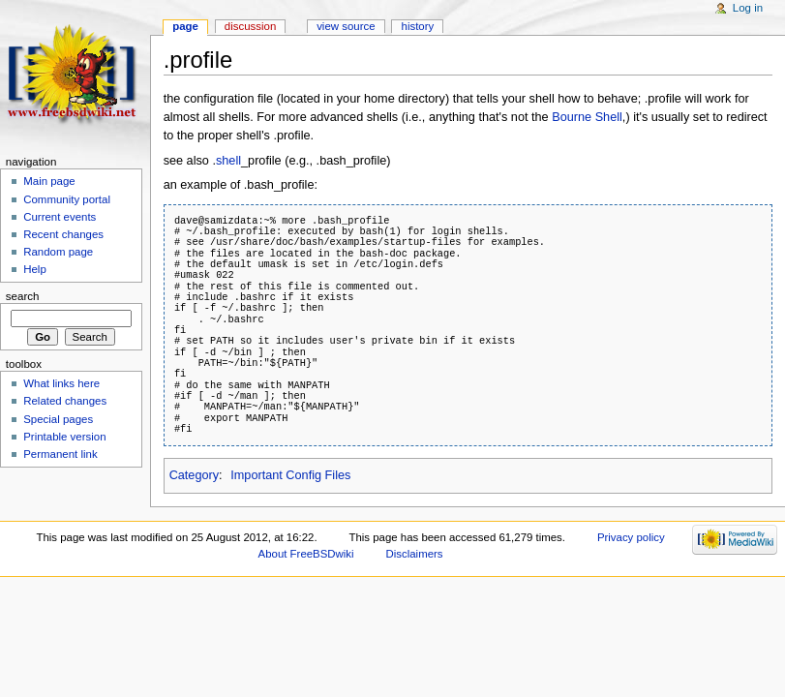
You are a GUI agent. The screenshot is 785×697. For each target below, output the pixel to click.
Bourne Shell (587, 117)
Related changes (64, 401)
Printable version (64, 436)
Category (194, 475)
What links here (61, 383)
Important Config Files (290, 475)
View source (346, 26)
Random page (58, 252)
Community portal (66, 199)
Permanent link (60, 454)
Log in (748, 8)
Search (23, 296)
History (418, 26)
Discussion (250, 26)
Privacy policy (631, 537)
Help (34, 269)
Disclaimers (414, 554)
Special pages (58, 419)
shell (228, 160)
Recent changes (63, 234)
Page (185, 26)
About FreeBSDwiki (306, 554)
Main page (49, 181)
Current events (59, 217)
